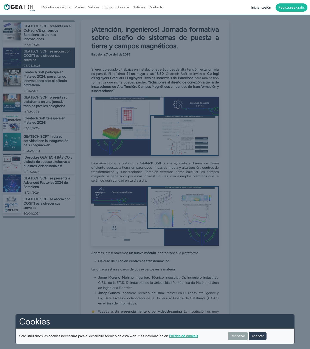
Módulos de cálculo (56, 7)
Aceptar (257, 336)
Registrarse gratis (291, 7)
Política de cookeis (183, 336)
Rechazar (238, 336)
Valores (93, 7)
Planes (80, 7)
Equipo (108, 7)
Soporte (123, 7)
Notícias (138, 7)
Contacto (156, 7)
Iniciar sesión (261, 7)
